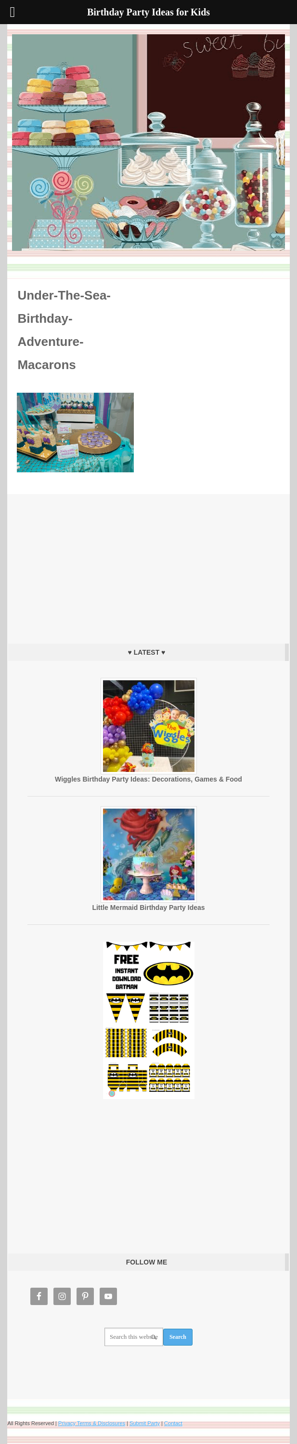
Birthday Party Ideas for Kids (148, 142)
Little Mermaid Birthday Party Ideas (148, 907)
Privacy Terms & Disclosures (91, 1423)
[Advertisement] (149, 566)
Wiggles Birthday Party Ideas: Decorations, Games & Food (148, 779)
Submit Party (144, 1423)
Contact (173, 1423)
